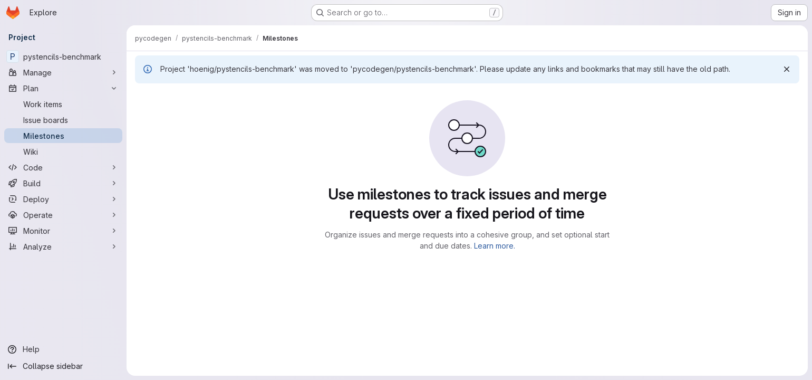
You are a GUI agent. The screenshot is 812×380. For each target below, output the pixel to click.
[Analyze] (63, 246)
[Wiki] (63, 151)
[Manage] (63, 72)
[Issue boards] (63, 119)
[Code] (63, 167)
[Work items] (63, 104)
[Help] (63, 349)
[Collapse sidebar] (63, 366)
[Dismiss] (786, 69)
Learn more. (494, 245)
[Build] (63, 183)
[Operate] (63, 214)
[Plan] (63, 88)
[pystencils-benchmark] (63, 56)
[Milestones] (63, 135)
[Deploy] (63, 199)
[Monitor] (63, 230)
